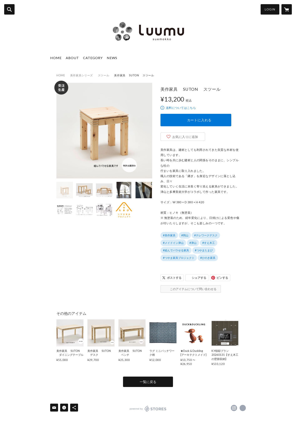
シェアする (199, 277)
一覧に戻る (148, 382)
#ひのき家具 (207, 257)
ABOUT (72, 58)
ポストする (174, 277)
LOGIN (270, 9)
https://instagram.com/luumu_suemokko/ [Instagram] (234, 408)
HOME (56, 58)
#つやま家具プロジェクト (178, 257)
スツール (103, 75)
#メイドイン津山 (173, 242)
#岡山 (184, 235)
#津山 (193, 242)
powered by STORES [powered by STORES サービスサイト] (148, 409)
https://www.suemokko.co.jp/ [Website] (243, 408)
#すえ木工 (208, 242)
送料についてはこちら (181, 107)
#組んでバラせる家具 (176, 250)
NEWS (112, 58)
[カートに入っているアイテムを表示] (286, 9)
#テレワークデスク (206, 235)
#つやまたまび (204, 250)
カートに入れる (199, 120)
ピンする (222, 277)
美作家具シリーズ (81, 75)
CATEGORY (93, 58)
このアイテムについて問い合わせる (193, 289)
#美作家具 (169, 235)
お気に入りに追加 (185, 137)
